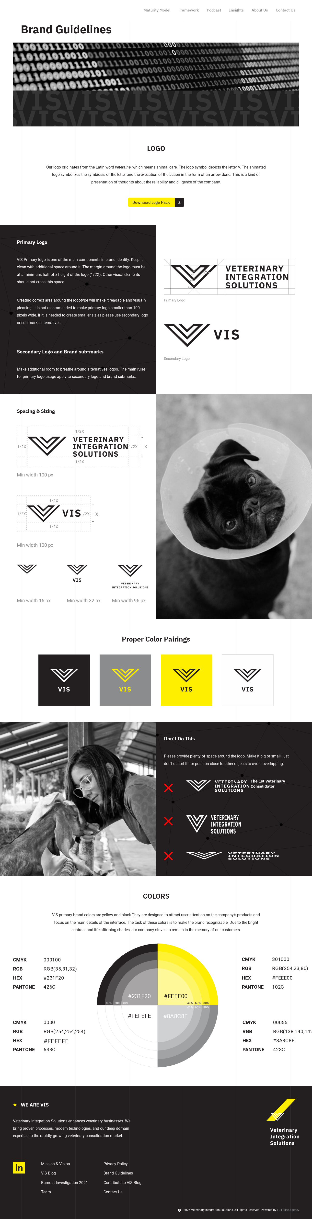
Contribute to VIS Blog (122, 1182)
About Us (260, 10)
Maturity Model (157, 10)
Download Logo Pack (158, 202)
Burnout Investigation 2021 (64, 1182)
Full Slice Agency (288, 1210)
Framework (188, 10)
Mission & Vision (55, 1164)
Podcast (214, 10)
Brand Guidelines (118, 1173)
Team (46, 1192)
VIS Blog (48, 1173)
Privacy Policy (116, 1164)
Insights (236, 10)
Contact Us (285, 10)
